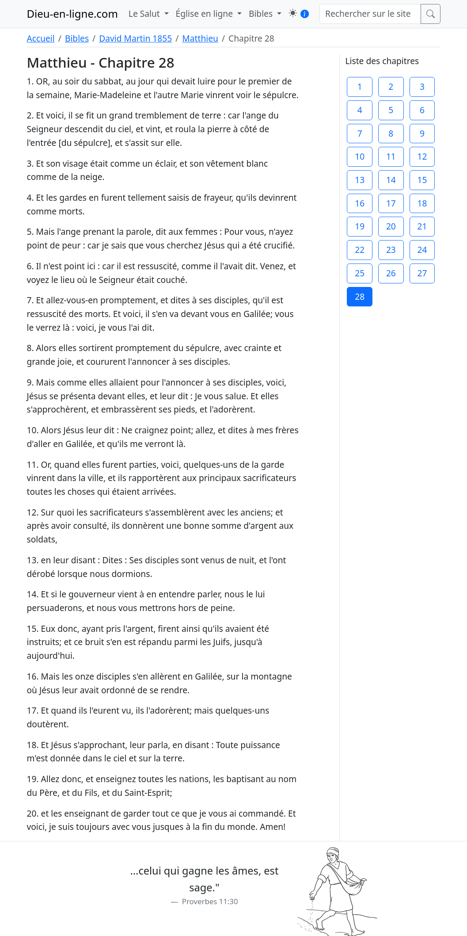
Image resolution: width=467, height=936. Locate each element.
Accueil (41, 38)
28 (359, 296)
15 (422, 180)
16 (359, 203)
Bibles (77, 38)
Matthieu (200, 38)
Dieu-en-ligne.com (72, 13)
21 (422, 226)
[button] (292, 13)
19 (359, 226)
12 (422, 156)
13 (359, 180)
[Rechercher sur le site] (370, 14)
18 (422, 203)
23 (391, 250)
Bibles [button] (262, 13)
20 (391, 226)
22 (359, 250)
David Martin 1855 (135, 38)
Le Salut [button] (145, 13)
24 (422, 250)
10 (359, 156)
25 (359, 273)
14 (391, 180)
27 (422, 273)
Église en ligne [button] (205, 13)
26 (391, 273)
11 (391, 156)
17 (391, 203)
